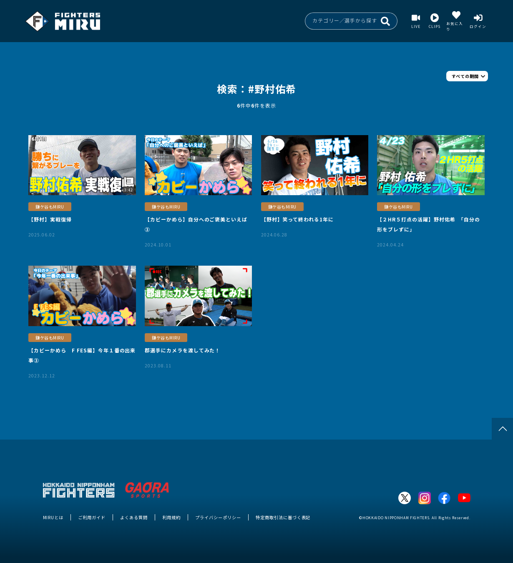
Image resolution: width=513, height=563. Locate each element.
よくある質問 (134, 517)
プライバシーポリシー (218, 517)
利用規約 (171, 517)
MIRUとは (53, 517)
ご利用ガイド (92, 517)
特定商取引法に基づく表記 (283, 517)
